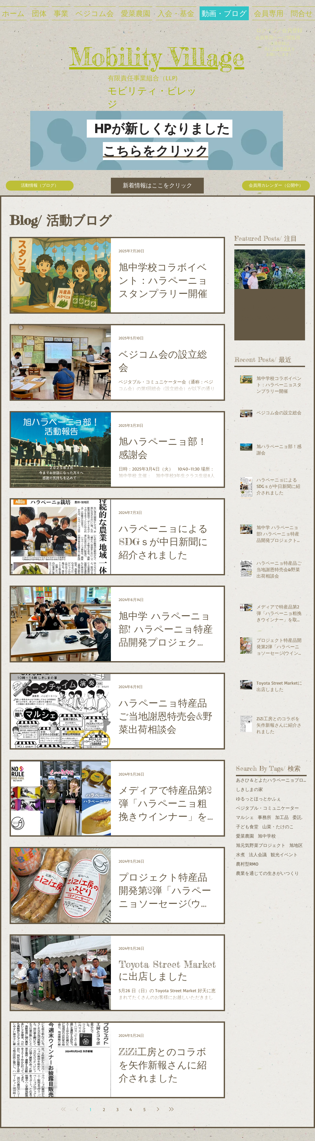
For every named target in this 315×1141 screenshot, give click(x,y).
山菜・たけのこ (278, 826)
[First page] (63, 1109)
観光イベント (284, 854)
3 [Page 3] (117, 1109)
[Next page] (158, 1109)
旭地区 (296, 845)
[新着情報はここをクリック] (157, 185)
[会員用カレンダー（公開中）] (276, 186)
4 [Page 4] (131, 1109)
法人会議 (258, 854)
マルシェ (245, 817)
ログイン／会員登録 (279, 30)
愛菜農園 (245, 836)
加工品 (282, 817)
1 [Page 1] (90, 1109)
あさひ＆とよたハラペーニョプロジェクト (271, 780)
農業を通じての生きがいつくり (267, 873)
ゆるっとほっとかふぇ (258, 798)
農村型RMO (247, 864)
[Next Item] (295, 269)
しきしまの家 (249, 789)
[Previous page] (77, 1109)
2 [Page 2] (104, 1109)
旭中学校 (267, 836)
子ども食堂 (247, 826)
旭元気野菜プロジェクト (260, 845)
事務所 (264, 817)
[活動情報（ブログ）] (40, 186)
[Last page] (171, 1109)
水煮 (240, 854)
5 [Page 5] (144, 1109)
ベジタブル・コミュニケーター (267, 808)
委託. (297, 817)
